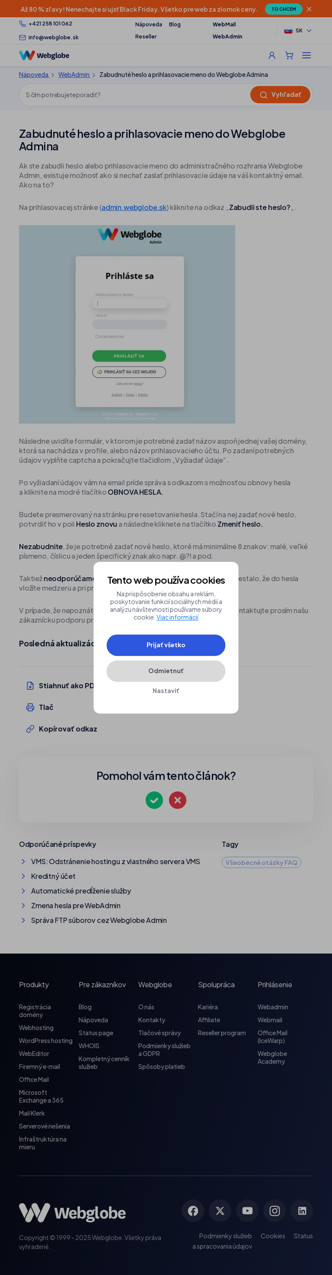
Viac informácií (177, 617)
